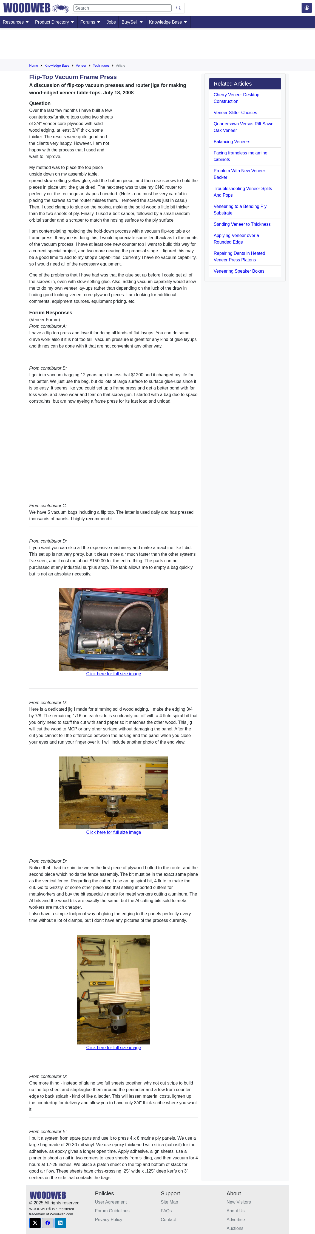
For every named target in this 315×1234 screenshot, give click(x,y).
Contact (168, 1219)
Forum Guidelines (112, 1210)
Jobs (111, 22)
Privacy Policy (109, 1219)
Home (33, 65)
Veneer (81, 65)
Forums (90, 22)
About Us (236, 1210)
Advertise (236, 1219)
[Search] (122, 8)
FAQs (166, 1210)
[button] (35, 1223)
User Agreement (111, 1202)
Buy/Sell (132, 22)
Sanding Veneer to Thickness (242, 224)
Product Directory (55, 22)
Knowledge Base (168, 22)
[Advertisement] (157, 44)
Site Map (169, 1202)
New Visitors (239, 1202)
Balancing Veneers (232, 141)
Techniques (101, 65)
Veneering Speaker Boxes (239, 271)
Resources (16, 22)
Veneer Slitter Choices (235, 112)
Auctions (235, 1228)
